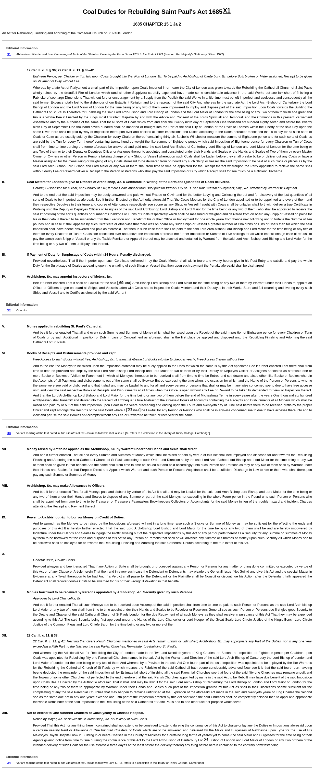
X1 (227, 10)
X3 (130, 409)
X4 (206, 739)
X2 (121, 282)
